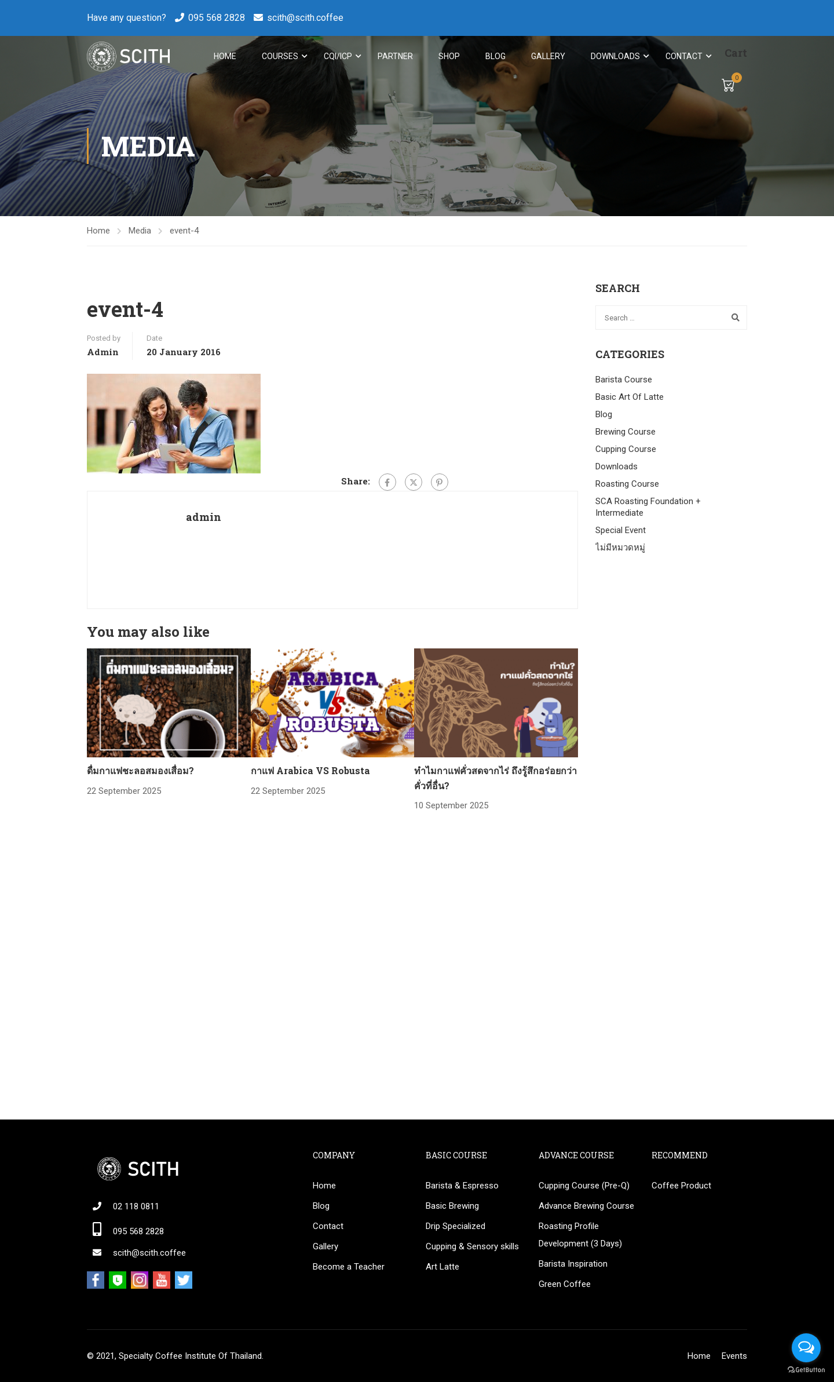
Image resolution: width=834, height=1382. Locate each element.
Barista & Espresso (462, 1185)
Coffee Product (681, 1185)
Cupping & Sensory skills (472, 1246)
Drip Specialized (455, 1226)
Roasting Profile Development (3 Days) (580, 1235)
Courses (279, 56)
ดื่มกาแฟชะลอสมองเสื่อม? (140, 772)
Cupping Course (625, 451)
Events (734, 1356)
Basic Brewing (452, 1206)
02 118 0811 (136, 1206)
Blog (494, 56)
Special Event (620, 532)
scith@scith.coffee (305, 17)
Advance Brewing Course (586, 1206)
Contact (682, 56)
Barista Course (623, 381)
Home (224, 56)
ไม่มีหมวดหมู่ (620, 549)
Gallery (547, 56)
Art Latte (442, 1266)
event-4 (184, 232)
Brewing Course (625, 433)
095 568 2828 (216, 17)
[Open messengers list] (806, 1347)
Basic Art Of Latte (629, 398)
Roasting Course (627, 485)
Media (140, 232)
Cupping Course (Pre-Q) (584, 1185)
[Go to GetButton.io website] (806, 1370)
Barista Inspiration (573, 1264)
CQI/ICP (337, 56)
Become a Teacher (349, 1266)
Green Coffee (565, 1284)
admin (103, 353)
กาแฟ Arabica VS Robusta (310, 772)
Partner (394, 56)
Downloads (614, 56)
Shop (448, 56)
